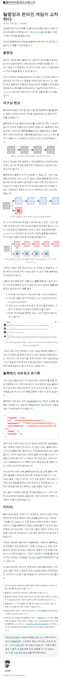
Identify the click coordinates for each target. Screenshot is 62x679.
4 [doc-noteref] (5, 450)
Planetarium (20, 675)
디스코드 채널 (34, 557)
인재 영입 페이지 (22, 653)
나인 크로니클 (40, 32)
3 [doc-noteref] (8, 361)
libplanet (41, 618)
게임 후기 (13, 600)
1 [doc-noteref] (51, 130)
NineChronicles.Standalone (37, 624)
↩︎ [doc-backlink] (30, 589)
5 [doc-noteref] (23, 458)
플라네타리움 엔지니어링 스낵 (20, 2)
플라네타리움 (11, 637)
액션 (43, 405)
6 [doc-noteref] (50, 557)
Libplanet (30, 401)
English (23, 23)
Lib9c (31, 621)
